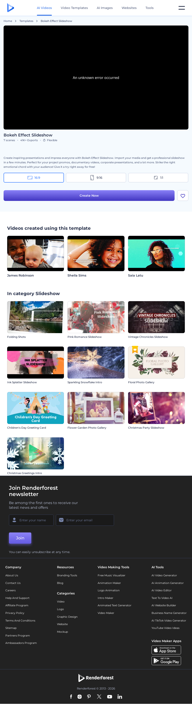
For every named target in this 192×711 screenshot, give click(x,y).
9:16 (95, 177)
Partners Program (17, 635)
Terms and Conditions (20, 620)
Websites (129, 8)
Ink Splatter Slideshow (22, 382)
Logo (60, 609)
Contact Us (13, 583)
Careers (10, 590)
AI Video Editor (162, 590)
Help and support (17, 598)
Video (61, 601)
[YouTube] (109, 696)
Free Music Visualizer (111, 575)
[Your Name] (31, 520)
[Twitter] (99, 696)
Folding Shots (16, 336)
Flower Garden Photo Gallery (87, 427)
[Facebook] (71, 696)
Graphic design (67, 616)
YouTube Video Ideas (165, 628)
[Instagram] (80, 696)
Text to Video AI (162, 598)
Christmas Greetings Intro (24, 473)
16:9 (33, 177)
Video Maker (106, 613)
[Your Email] (85, 520)
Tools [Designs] (150, 8)
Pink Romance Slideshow (85, 336)
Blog (60, 583)
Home (8, 21)
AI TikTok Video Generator (169, 620)
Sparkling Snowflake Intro (85, 382)
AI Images (105, 8)
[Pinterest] (89, 696)
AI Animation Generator (168, 583)
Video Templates (74, 8)
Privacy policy (14, 613)
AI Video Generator (164, 575)
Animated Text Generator (114, 605)
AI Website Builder (164, 605)
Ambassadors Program (21, 643)
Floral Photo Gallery (141, 382)
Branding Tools (67, 575)
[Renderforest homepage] (10, 8)
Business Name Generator (169, 613)
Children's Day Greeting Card (26, 427)
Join (20, 538)
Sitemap (11, 628)
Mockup (62, 631)
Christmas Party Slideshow (146, 427)
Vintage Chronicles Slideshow (148, 336)
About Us (11, 575)
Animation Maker (109, 583)
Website (62, 624)
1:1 (158, 177)
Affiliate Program (16, 605)
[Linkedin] (120, 696)
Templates (26, 21)
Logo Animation (109, 590)
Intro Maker (105, 598)
